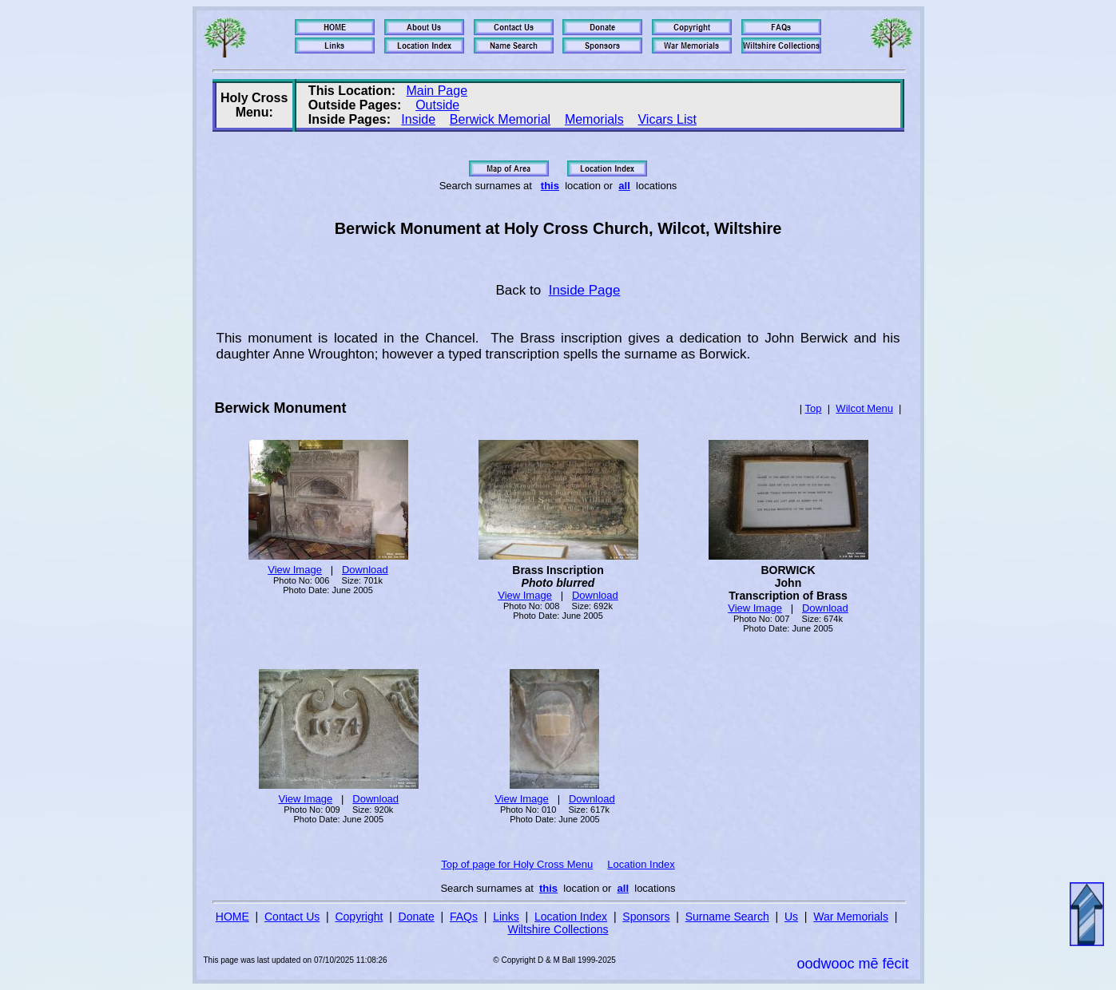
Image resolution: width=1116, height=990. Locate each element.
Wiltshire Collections (557, 929)
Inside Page (585, 290)
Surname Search (727, 916)
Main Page (437, 90)
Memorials (594, 119)
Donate (417, 916)
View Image (295, 570)
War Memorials (850, 916)
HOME (232, 916)
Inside (418, 119)
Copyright (359, 916)
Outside (437, 105)
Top (813, 408)
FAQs (464, 916)
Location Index (641, 864)
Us (791, 916)
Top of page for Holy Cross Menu (517, 864)
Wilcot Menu (864, 408)
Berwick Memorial (500, 119)
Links (506, 916)
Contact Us (292, 916)
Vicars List (667, 119)
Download (365, 570)
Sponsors (645, 916)
